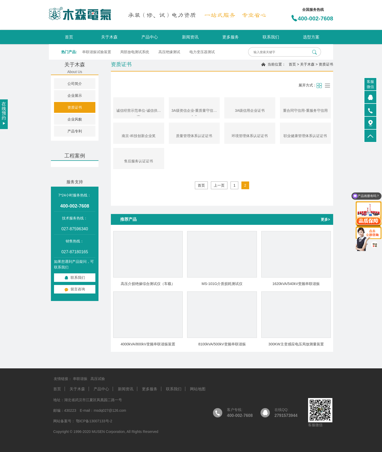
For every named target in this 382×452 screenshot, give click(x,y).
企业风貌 (74, 119)
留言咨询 (74, 289)
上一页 (219, 185)
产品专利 (74, 131)
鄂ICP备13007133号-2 (93, 421)
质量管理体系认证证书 (194, 136)
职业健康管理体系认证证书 (305, 136)
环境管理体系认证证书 (250, 136)
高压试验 (97, 379)
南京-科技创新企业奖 (139, 136)
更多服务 (230, 37)
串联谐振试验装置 (96, 52)
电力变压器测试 (202, 52)
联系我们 (271, 37)
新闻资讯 (190, 37)
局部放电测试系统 (134, 52)
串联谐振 (80, 379)
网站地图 (197, 389)
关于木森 (109, 37)
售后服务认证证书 (138, 161)
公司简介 (74, 84)
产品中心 (149, 37)
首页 (69, 37)
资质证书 (74, 107)
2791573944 (285, 415)
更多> (325, 219)
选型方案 (311, 37)
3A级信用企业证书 (250, 110)
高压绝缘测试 (169, 52)
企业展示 (74, 95)
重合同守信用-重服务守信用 (305, 110)
